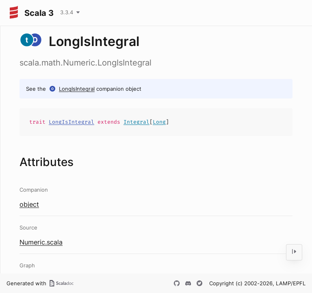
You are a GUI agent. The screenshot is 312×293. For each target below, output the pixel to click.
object (29, 204)
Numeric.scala (41, 242)
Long (159, 121)
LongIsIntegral (77, 88)
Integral (137, 121)
